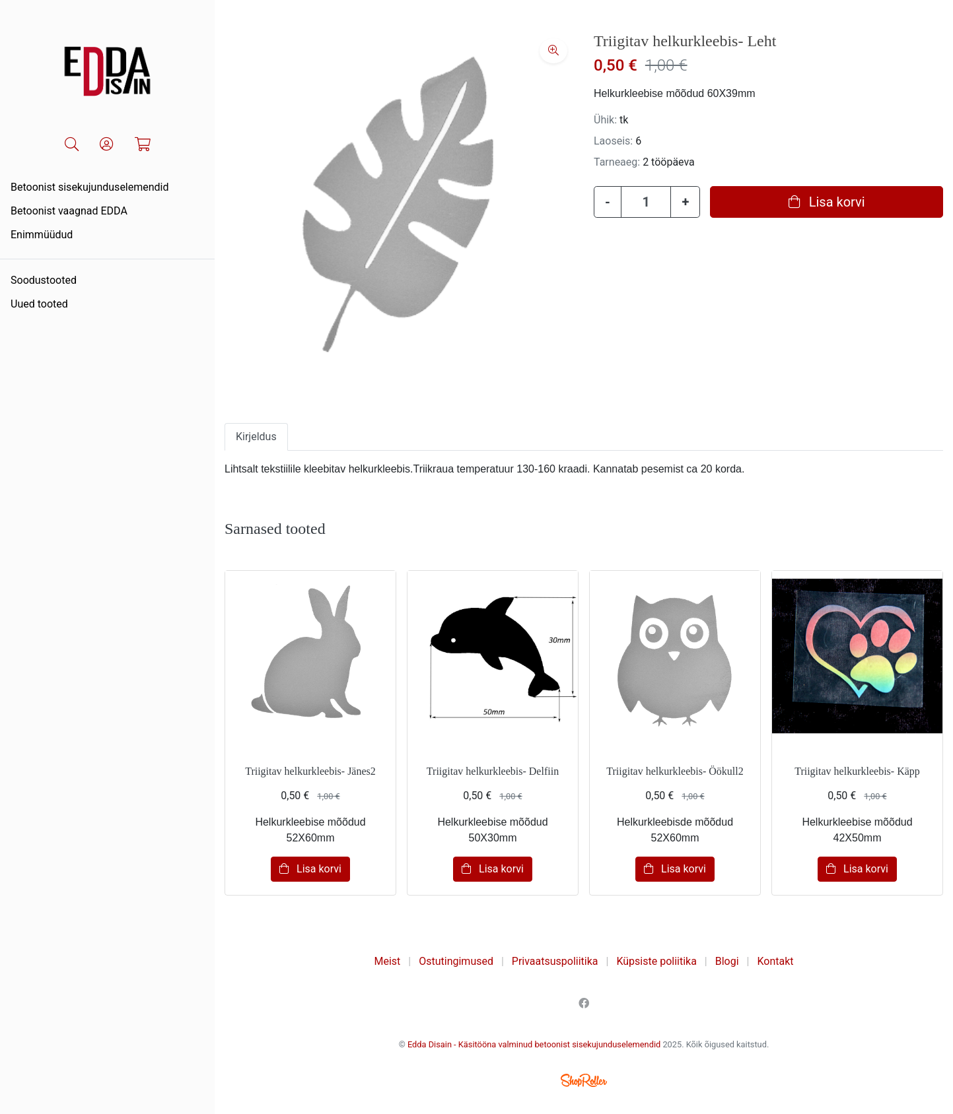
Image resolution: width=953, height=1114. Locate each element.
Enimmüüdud (42, 234)
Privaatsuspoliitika (555, 961)
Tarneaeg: (617, 162)
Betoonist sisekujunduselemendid (90, 187)
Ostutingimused (456, 961)
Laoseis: (613, 141)
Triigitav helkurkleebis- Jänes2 (310, 771)
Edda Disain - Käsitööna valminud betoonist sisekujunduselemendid (533, 1044)
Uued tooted (39, 304)
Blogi (727, 961)
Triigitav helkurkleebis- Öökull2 (674, 771)
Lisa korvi (827, 202)
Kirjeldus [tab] (256, 436)
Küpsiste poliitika (656, 961)
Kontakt (775, 961)
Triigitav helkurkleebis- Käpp (857, 771)
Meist (387, 961)
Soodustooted (44, 280)
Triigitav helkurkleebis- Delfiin (493, 771)
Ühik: (605, 120)
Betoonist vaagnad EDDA (69, 211)
